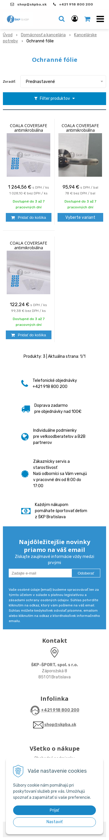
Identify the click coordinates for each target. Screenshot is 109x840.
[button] (61, 19)
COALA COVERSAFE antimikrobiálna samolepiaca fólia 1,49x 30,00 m (28, 130)
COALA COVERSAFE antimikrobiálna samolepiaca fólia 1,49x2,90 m (28, 248)
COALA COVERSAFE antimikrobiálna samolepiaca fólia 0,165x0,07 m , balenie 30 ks (80, 130)
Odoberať (86, 573)
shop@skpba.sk (60, 724)
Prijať (54, 810)
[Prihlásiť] (75, 19)
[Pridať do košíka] (28, 217)
